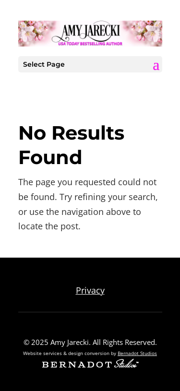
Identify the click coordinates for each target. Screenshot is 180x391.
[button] (156, 64)
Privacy (90, 290)
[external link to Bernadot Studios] (90, 364)
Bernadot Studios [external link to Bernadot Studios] (137, 353)
